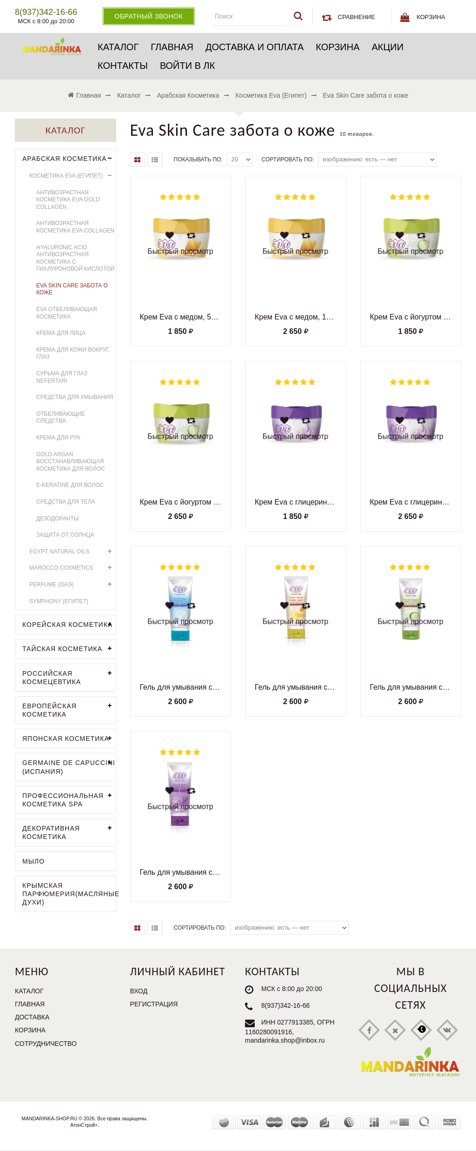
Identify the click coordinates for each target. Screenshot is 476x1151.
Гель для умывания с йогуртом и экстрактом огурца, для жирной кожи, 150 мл (411, 687)
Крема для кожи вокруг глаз (72, 353)
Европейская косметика (69, 709)
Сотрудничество (46, 1043)
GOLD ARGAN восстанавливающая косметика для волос (70, 461)
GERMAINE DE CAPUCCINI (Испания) (69, 766)
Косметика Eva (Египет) (72, 176)
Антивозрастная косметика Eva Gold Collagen (68, 199)
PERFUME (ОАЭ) (72, 585)
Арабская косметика (69, 159)
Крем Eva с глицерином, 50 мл (296, 502)
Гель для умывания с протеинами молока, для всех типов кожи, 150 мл (181, 687)
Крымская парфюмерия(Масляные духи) (69, 894)
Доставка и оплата (254, 47)
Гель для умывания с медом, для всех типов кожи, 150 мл (296, 687)
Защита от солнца (65, 535)
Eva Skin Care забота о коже (72, 289)
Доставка (32, 1017)
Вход (139, 991)
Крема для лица (61, 333)
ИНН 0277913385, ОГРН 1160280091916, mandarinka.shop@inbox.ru (290, 1031)
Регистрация (154, 1004)
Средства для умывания (74, 397)
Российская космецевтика (69, 676)
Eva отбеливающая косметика (66, 313)
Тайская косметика (69, 649)
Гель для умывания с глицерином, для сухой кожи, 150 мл (181, 872)
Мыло (33, 861)
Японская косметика (69, 739)
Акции (387, 47)
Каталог (118, 47)
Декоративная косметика (69, 831)
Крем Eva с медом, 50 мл (181, 317)
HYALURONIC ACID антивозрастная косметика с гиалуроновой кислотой (75, 258)
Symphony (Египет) (58, 601)
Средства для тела (65, 502)
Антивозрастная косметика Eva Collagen (75, 227)
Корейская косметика (69, 625)
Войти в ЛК (187, 65)
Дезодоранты (57, 518)
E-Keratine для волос (70, 485)
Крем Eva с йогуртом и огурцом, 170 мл (181, 502)
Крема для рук (58, 437)
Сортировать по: (288, 159)
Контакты (123, 65)
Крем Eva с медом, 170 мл (296, 317)
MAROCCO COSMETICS (72, 568)
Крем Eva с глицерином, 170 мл (411, 502)
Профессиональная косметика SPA (69, 799)
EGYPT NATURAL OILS (72, 552)
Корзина (337, 47)
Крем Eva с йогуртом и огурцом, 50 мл (411, 317)
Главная (172, 47)
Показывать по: (198, 159)
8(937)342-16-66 (285, 1005)
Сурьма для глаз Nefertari (61, 377)
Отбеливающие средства (60, 418)
